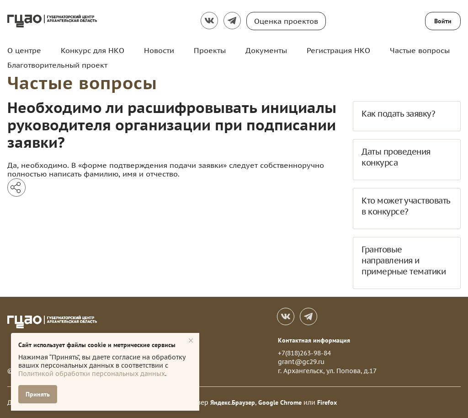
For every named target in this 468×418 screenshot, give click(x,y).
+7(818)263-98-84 (304, 353)
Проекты (210, 50)
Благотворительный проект (57, 65)
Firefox (327, 402)
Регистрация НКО (338, 50)
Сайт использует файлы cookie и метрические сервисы (97, 344)
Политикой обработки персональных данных (91, 374)
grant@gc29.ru (301, 362)
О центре (24, 50)
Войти (443, 21)
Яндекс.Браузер (232, 402)
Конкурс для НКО (92, 50)
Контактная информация (314, 340)
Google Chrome (280, 402)
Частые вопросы (420, 50)
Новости (159, 50)
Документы (266, 50)
